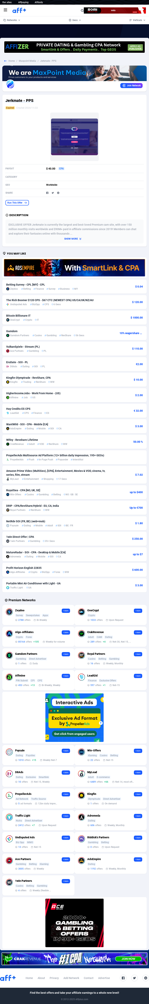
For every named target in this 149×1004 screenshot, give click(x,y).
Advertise (104, 978)
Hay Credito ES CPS (18, 408)
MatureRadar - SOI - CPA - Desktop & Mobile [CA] (36, 552)
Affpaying (23, 2)
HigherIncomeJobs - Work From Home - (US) (33, 393)
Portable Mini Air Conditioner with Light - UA (33, 583)
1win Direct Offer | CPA (20, 536)
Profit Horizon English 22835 (24, 567)
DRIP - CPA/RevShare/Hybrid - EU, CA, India (32, 505)
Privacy (54, 978)
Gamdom (11, 331)
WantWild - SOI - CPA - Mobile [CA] (27, 424)
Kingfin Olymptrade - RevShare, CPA (28, 377)
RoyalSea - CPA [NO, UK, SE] (23, 490)
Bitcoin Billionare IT (18, 315)
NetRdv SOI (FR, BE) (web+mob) (25, 521)
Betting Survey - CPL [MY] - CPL (25, 284)
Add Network (71, 978)
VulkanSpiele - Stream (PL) (23, 346)
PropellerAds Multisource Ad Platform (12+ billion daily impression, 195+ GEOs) (55, 455)
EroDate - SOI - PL (17, 362)
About (41, 978)
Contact (89, 978)
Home (12, 61)
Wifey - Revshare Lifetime (22, 439)
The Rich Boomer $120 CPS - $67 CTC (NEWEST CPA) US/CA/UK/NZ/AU (50, 300)
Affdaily (39, 2)
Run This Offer (17, 202)
